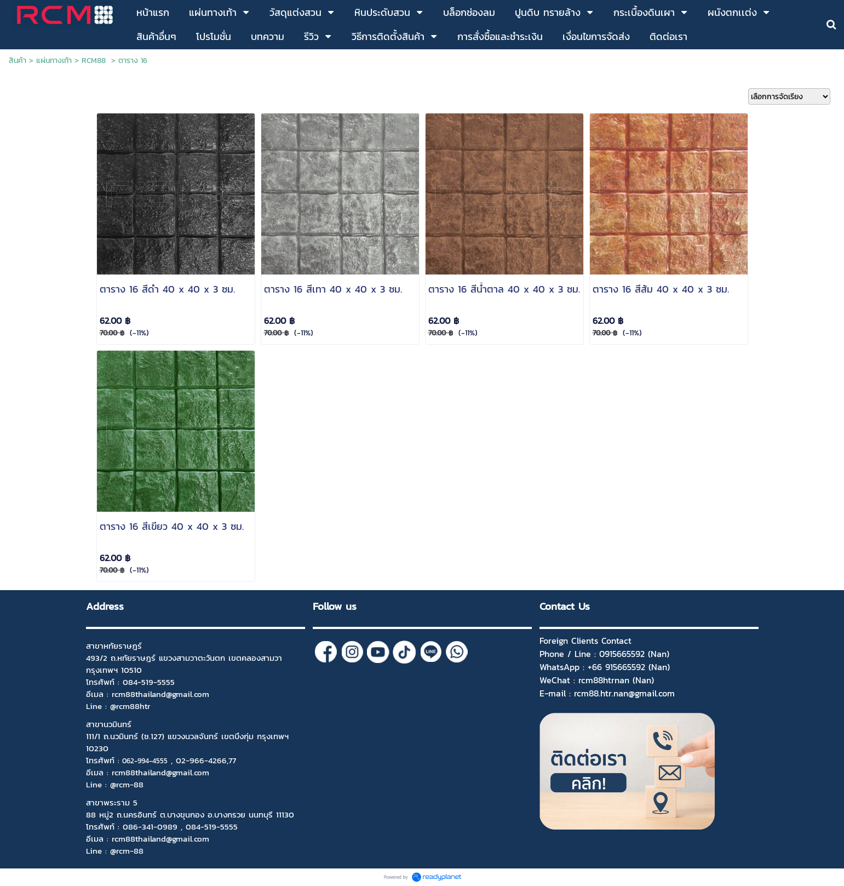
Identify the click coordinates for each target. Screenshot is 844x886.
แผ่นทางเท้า (54, 60)
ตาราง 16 (132, 60)
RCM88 (95, 60)
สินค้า (17, 60)
